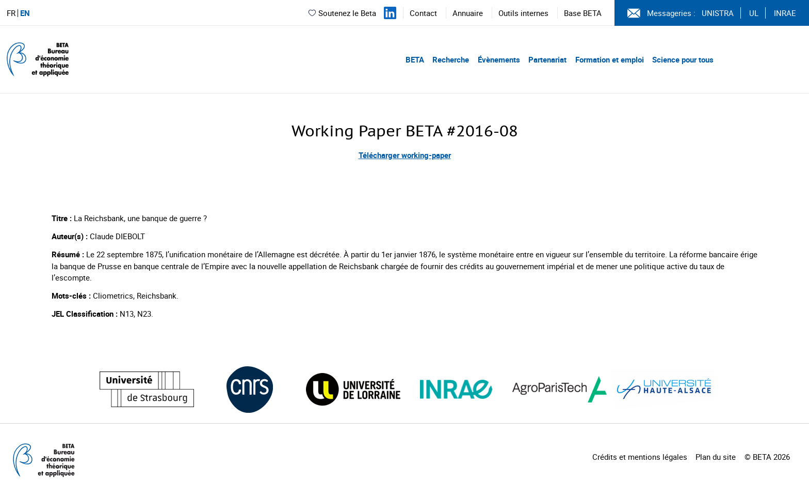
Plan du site (715, 457)
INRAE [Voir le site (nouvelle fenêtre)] (785, 13)
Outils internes (523, 13)
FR (11, 13)
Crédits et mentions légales (639, 457)
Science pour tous (683, 59)
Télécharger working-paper (405, 155)
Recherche (450, 59)
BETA (415, 59)
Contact (423, 13)
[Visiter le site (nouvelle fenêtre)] (147, 389)
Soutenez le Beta (342, 13)
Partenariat (547, 59)
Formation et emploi (609, 59)
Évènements (499, 59)
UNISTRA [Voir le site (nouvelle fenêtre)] (718, 13)
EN (25, 13)
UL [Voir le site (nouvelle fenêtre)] (753, 13)
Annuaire (467, 13)
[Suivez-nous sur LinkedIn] (390, 13)
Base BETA (583, 13)
